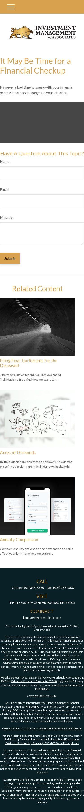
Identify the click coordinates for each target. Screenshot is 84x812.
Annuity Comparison (19, 539)
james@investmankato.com (42, 617)
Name (4, 161)
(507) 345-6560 (33, 587)
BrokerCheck (42, 629)
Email (4, 189)
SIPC (36, 706)
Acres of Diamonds (18, 452)
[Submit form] (10, 258)
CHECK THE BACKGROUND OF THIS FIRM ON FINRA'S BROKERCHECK (42, 728)
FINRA (29, 706)
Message (7, 217)
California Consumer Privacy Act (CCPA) (34, 681)
